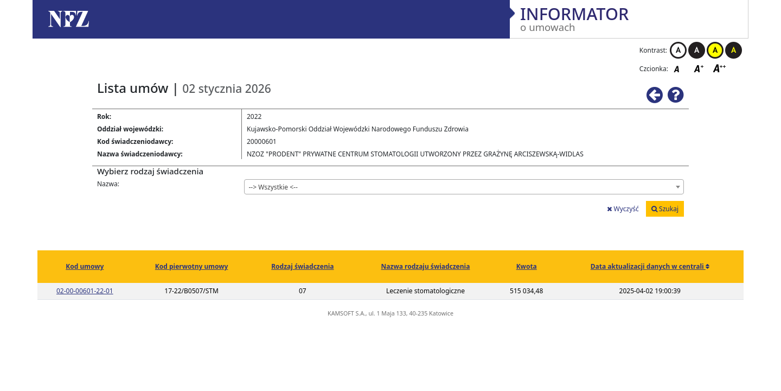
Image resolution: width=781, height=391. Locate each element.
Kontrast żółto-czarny (715, 50)
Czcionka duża (719, 68)
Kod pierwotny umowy (191, 266)
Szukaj (664, 208)
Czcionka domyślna (679, 68)
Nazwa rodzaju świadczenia (425, 266)
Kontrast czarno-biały (696, 50)
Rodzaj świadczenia (302, 266)
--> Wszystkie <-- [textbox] (273, 187)
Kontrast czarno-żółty (733, 50)
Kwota (526, 266)
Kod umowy (85, 266)
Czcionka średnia (699, 68)
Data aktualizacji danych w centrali (648, 266)
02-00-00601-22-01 (84, 290)
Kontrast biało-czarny (678, 50)
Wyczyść (622, 208)
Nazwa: (108, 183)
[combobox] (464, 186)
